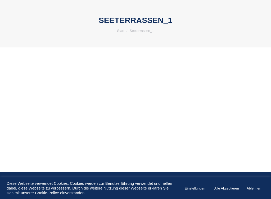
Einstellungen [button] (195, 188)
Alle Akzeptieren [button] (226, 188)
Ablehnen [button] (254, 188)
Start (120, 31)
